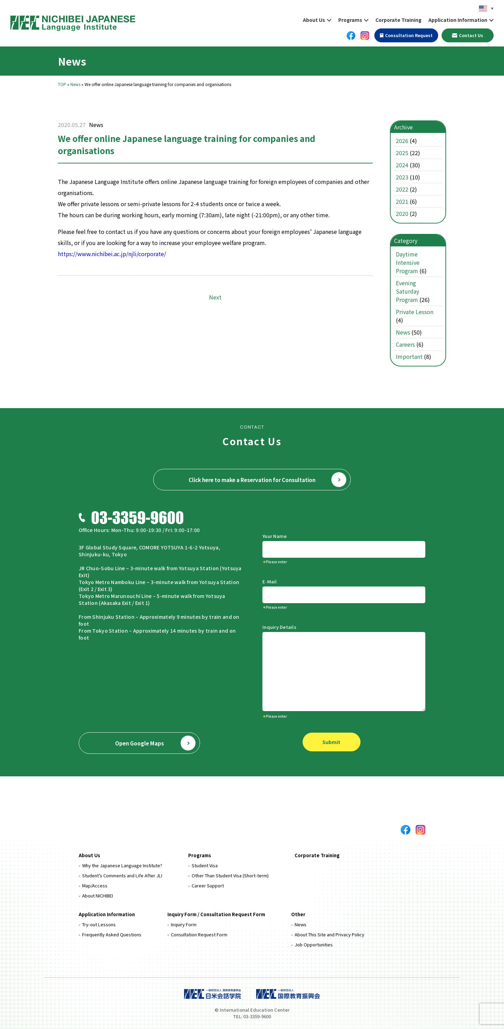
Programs (350, 19)
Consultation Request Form (199, 934)
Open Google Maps (155, 743)
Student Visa (205, 865)
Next (215, 297)
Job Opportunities (314, 944)
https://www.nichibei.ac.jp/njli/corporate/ (112, 254)
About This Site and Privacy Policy (329, 934)
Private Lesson (414, 311)
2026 (402, 140)
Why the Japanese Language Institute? (122, 865)
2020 (402, 213)
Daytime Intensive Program (407, 262)
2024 (402, 165)
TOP (62, 84)
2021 (402, 201)
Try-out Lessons (99, 924)
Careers (405, 344)
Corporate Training (398, 19)
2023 (402, 177)
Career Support (208, 885)
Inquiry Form (184, 924)
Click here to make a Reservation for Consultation (267, 479)
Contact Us (468, 35)
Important (409, 356)
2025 (402, 153)
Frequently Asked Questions (111, 934)
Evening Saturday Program (407, 291)
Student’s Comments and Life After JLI (122, 875)
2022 (402, 189)
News (75, 84)
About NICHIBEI (97, 895)
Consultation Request (406, 35)
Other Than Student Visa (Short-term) (230, 875)
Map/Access (94, 885)
